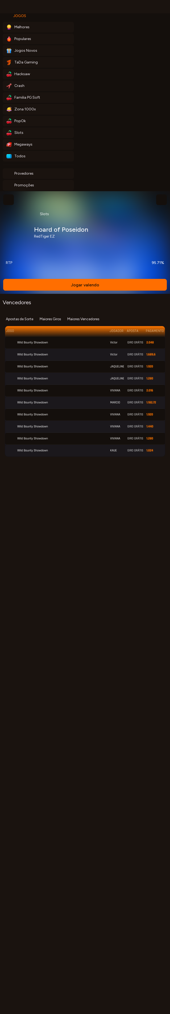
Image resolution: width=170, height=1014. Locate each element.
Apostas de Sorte (19, 319)
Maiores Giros (50, 319)
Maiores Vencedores (83, 319)
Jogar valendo (85, 284)
